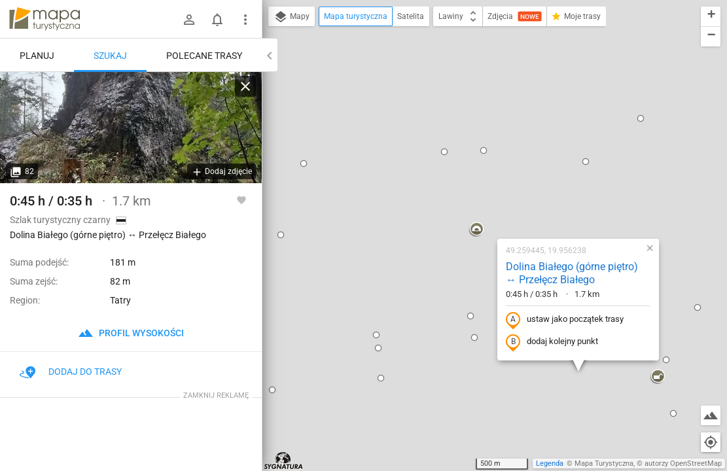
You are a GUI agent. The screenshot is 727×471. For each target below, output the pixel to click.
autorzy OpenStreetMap (683, 463)
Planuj (37, 55)
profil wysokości (131, 333)
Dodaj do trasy (71, 371)
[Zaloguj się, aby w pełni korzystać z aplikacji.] (241, 199)
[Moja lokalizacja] (710, 442)
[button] (389, 88)
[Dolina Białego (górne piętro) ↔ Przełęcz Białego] (131, 127)
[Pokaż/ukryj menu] (245, 19)
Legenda (549, 463)
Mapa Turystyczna (604, 463)
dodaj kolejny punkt (465, 200)
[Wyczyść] (245, 86)
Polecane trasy (204, 55)
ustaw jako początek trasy (478, 178)
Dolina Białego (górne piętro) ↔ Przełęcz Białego (485, 131)
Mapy (292, 17)
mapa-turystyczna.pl (44, 19)
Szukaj (110, 55)
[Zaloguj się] (189, 19)
